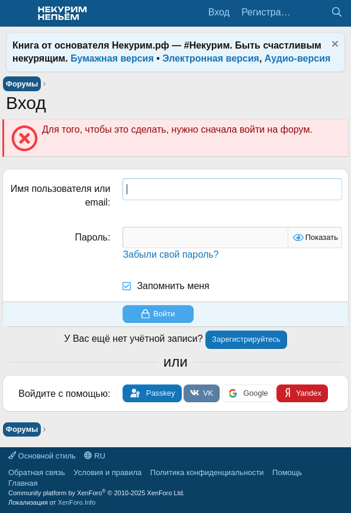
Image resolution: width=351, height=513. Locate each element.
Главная (22, 483)
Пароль (91, 237)
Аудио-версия (298, 58)
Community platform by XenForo (96, 492)
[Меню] (16, 13)
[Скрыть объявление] (334, 45)
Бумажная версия (112, 58)
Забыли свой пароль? (170, 254)
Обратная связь (36, 472)
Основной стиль (42, 455)
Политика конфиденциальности (207, 472)
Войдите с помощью (63, 394)
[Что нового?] (313, 12)
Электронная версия (210, 58)
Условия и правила (107, 472)
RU (94, 455)
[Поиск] (336, 12)
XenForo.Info (77, 502)
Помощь (287, 472)
